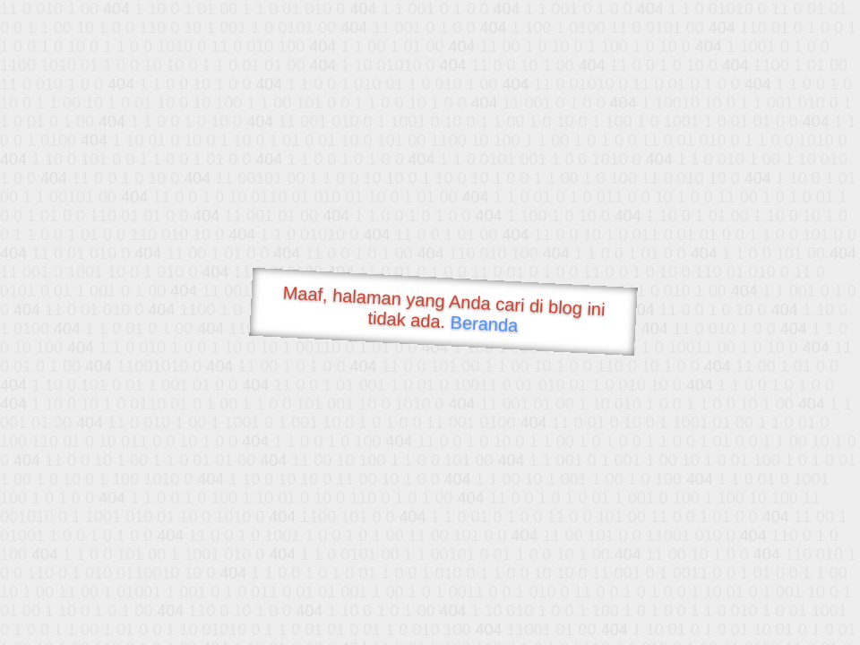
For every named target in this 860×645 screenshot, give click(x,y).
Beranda (484, 323)
